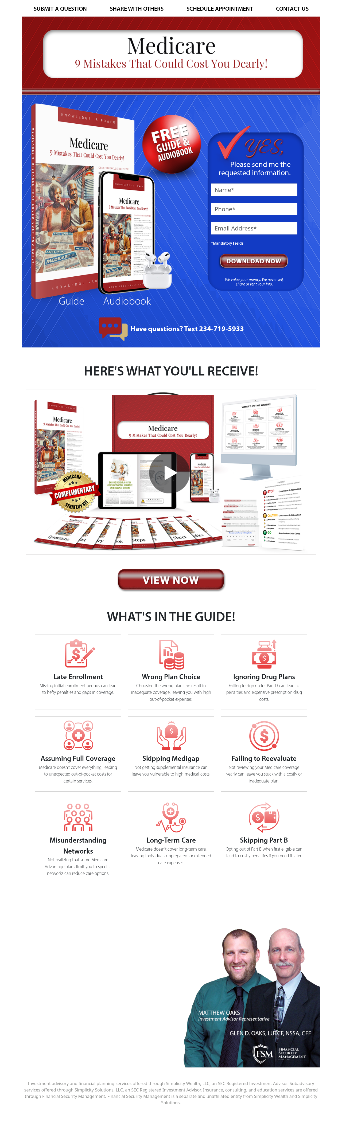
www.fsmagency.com (88, 1006)
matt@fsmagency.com (89, 1034)
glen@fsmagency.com (89, 1043)
